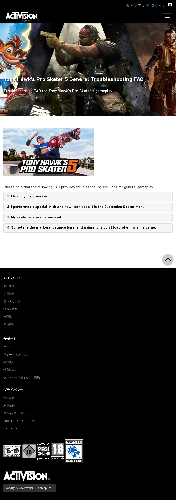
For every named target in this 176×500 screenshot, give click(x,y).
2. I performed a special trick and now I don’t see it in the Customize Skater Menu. (76, 207)
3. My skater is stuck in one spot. (34, 217)
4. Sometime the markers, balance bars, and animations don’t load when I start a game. (81, 228)
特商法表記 (10, 370)
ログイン (158, 6)
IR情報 (7, 316)
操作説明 (9, 362)
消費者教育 (10, 309)
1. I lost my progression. (27, 196)
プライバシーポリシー (17, 413)
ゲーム (7, 347)
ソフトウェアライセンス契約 (21, 377)
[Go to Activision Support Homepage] (24, 17)
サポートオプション (16, 354)
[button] (170, 5)
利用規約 (9, 406)
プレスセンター (13, 301)
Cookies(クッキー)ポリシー (21, 421)
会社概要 (9, 286)
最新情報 (9, 324)
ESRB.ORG (10, 428)
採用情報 (9, 294)
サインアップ (137, 6)
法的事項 (9, 398)
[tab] (88, 196)
